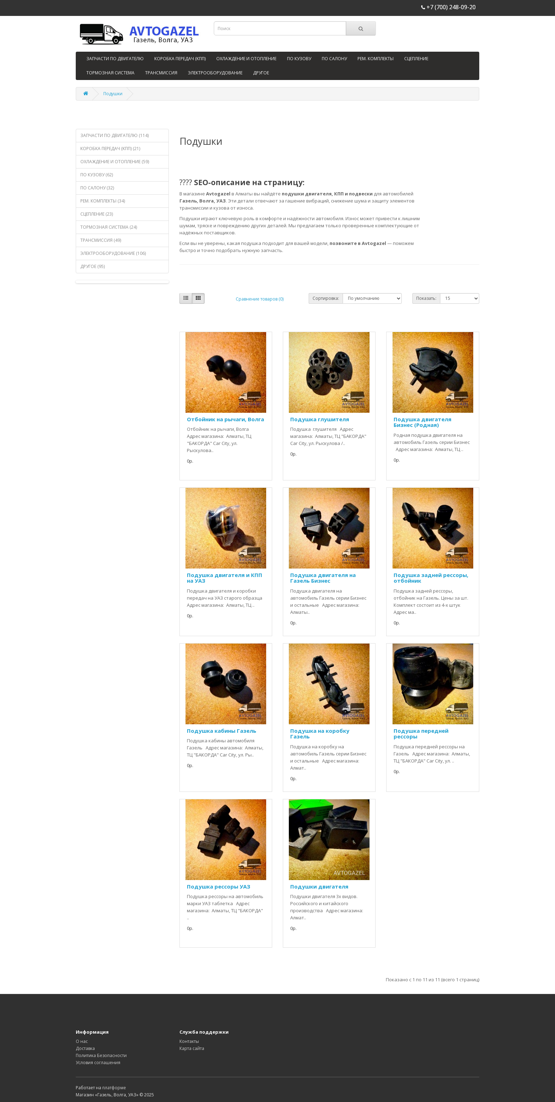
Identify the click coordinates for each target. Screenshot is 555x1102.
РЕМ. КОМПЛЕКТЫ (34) (102, 201)
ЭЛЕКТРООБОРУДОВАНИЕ (215, 73)
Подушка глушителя (319, 419)
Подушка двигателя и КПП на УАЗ (224, 577)
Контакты (189, 1041)
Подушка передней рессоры (421, 733)
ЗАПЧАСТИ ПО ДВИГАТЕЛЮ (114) (114, 135)
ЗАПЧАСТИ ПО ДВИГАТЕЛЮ (115, 59)
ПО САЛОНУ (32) (97, 188)
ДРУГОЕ (261, 73)
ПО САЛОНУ (334, 59)
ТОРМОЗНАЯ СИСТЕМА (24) (108, 227)
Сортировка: (326, 298)
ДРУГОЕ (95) (92, 266)
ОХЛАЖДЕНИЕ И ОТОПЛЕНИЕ (246, 59)
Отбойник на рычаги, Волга (225, 419)
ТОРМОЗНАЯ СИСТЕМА (110, 73)
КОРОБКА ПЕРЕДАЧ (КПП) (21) (110, 148)
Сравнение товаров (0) (260, 299)
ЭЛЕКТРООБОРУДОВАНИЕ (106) (113, 253)
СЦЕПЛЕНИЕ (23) (96, 214)
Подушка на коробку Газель (319, 733)
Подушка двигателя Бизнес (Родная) (422, 422)
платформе (114, 1088)
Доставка (85, 1048)
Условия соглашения (98, 1063)
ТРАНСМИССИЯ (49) (100, 240)
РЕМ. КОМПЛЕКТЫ (375, 59)
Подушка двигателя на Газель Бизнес (323, 577)
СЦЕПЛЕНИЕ (416, 59)
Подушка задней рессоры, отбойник (431, 577)
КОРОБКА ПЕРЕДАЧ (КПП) (180, 59)
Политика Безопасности (101, 1055)
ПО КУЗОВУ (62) (96, 175)
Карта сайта (191, 1048)
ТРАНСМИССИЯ (161, 73)
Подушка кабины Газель (221, 730)
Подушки (112, 94)
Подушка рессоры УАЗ (218, 886)
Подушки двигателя (319, 886)
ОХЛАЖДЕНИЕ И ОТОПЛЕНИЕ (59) (114, 162)
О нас (82, 1041)
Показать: (426, 298)
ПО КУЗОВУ (299, 59)
